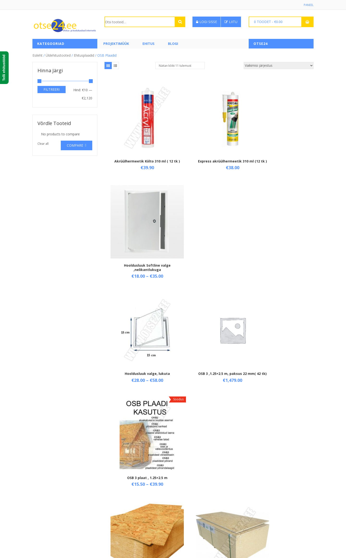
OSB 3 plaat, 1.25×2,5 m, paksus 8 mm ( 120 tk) (209, 333)
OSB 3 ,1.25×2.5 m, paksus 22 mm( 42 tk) (209, 240)
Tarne (109, 502)
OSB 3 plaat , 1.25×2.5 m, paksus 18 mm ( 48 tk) (139, 333)
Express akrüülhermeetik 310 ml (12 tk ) (209, 147)
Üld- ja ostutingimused (122, 494)
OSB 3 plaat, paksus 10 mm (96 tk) (278, 333)
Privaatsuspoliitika (118, 519)
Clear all (43, 144)
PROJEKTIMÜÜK (116, 44)
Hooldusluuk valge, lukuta (139, 238)
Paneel (308, 5)
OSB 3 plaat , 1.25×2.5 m (279, 238)
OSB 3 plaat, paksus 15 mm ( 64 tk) (209, 425)
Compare (75, 145)
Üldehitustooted (58, 55)
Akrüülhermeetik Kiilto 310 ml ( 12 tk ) (139, 147)
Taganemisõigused (119, 511)
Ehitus (148, 44)
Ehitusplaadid (84, 55)
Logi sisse (206, 22)
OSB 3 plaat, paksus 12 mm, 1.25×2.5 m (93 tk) (139, 425)
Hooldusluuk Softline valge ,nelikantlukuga (278, 147)
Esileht (37, 55)
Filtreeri (51, 89)
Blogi (173, 44)
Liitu (230, 22)
